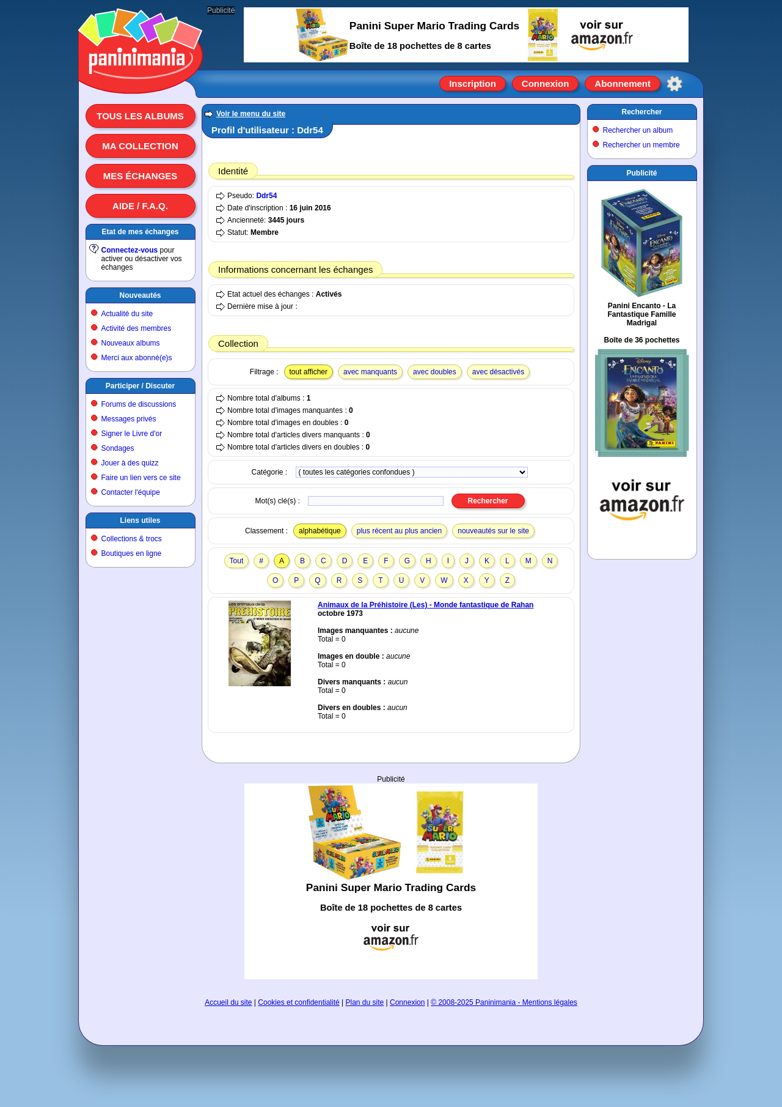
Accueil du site (228, 1002)
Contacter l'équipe (130, 492)
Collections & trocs (131, 539)
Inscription (472, 83)
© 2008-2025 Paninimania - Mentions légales (504, 1002)
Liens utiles (140, 520)
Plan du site (365, 1002)
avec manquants (370, 372)
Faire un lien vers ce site (141, 477)
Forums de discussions (139, 404)
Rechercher (641, 112)
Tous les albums (140, 116)
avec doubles (434, 372)
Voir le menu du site (250, 113)
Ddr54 (266, 195)
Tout (237, 561)
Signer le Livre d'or (132, 433)
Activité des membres (136, 328)
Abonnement (622, 83)
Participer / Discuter (140, 386)
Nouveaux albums (130, 343)
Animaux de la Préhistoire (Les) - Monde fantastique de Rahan (425, 605)
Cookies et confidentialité (298, 1002)
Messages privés (128, 419)
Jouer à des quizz (130, 463)
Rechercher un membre (641, 145)
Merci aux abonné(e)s (136, 358)
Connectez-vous (129, 250)
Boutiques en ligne (131, 553)
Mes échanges (140, 176)
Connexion (545, 83)
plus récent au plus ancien (399, 531)
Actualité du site (127, 313)
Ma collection (140, 146)
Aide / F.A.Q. (140, 206)
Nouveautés (140, 295)
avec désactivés (498, 372)
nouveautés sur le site (493, 531)
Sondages (117, 448)
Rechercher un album (638, 130)
